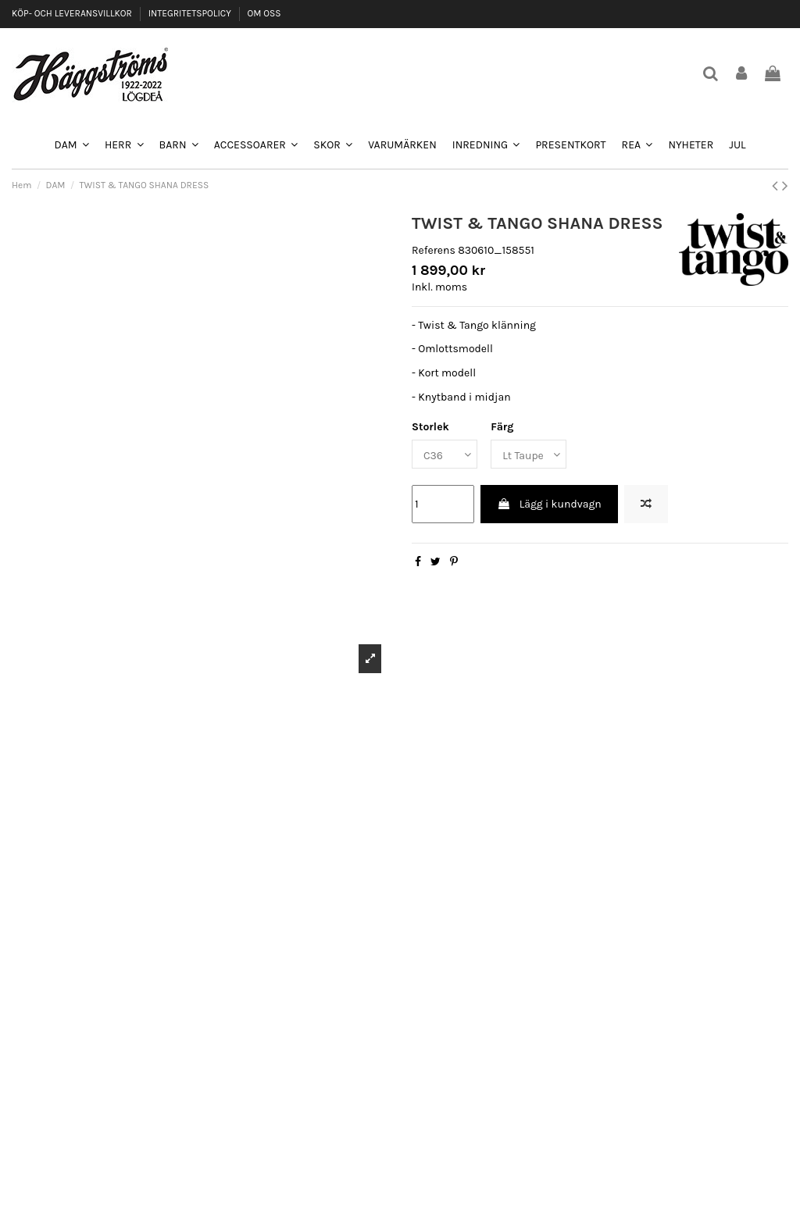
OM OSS (263, 13)
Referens (433, 250)
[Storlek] (444, 454)
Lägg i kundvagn (549, 504)
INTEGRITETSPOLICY (191, 13)
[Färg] (528, 454)
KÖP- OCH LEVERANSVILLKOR (73, 13)
